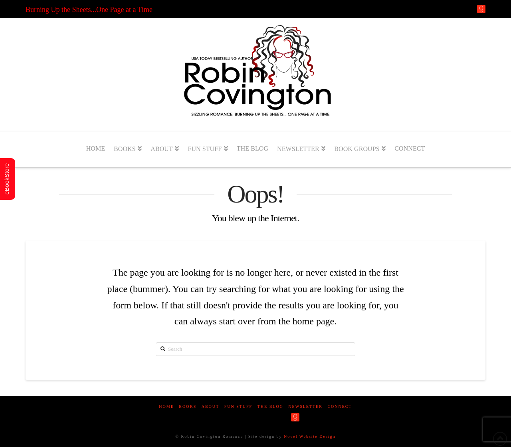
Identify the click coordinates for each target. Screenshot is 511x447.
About (210, 406)
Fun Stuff (238, 406)
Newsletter (305, 406)
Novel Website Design (310, 436)
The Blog (270, 406)
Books (187, 406)
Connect (339, 406)
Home (166, 406)
